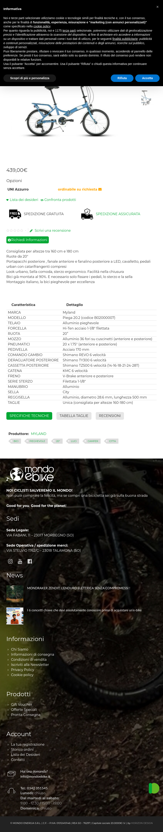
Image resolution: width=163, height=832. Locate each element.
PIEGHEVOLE (37, 441)
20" (58, 441)
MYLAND (38, 434)
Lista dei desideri (24, 200)
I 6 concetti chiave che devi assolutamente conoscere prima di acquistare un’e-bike (84, 610)
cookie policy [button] (42, 26)
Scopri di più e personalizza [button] (29, 78)
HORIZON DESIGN (142, 823)
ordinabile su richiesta (80, 189)
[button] (157, 6)
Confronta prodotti (60, 200)
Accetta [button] (147, 78)
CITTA (112, 441)
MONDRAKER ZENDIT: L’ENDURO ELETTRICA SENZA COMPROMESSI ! (78, 588)
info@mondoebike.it (35, 776)
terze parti (69, 30)
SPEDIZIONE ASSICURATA (118, 214)
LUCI (74, 441)
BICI (16, 441)
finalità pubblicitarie (125, 39)
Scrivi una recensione (50, 230)
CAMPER (93, 441)
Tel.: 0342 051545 (34, 788)
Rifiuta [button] (122, 78)
